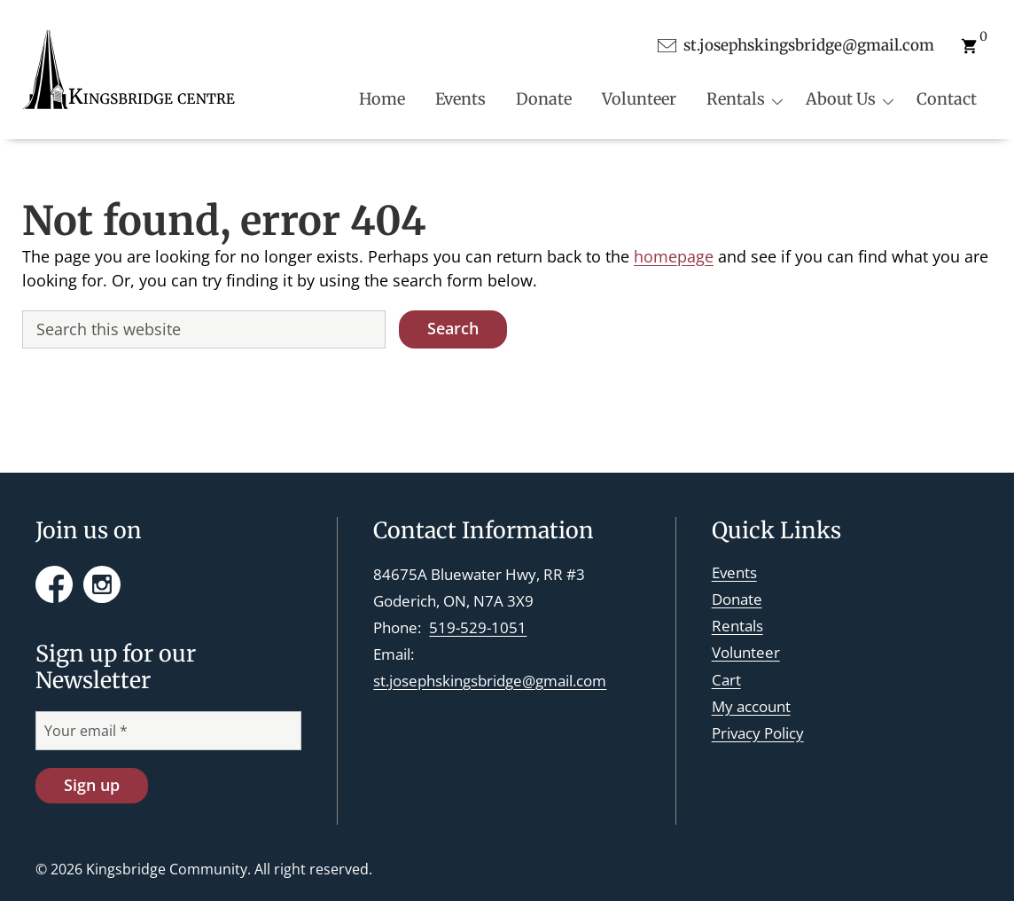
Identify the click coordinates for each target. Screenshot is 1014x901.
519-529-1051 (477, 627)
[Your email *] (168, 730)
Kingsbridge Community (166, 869)
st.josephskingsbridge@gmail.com (489, 680)
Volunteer (746, 652)
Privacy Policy (758, 733)
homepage (674, 256)
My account (751, 706)
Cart (726, 680)
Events (734, 572)
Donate (737, 599)
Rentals (737, 625)
